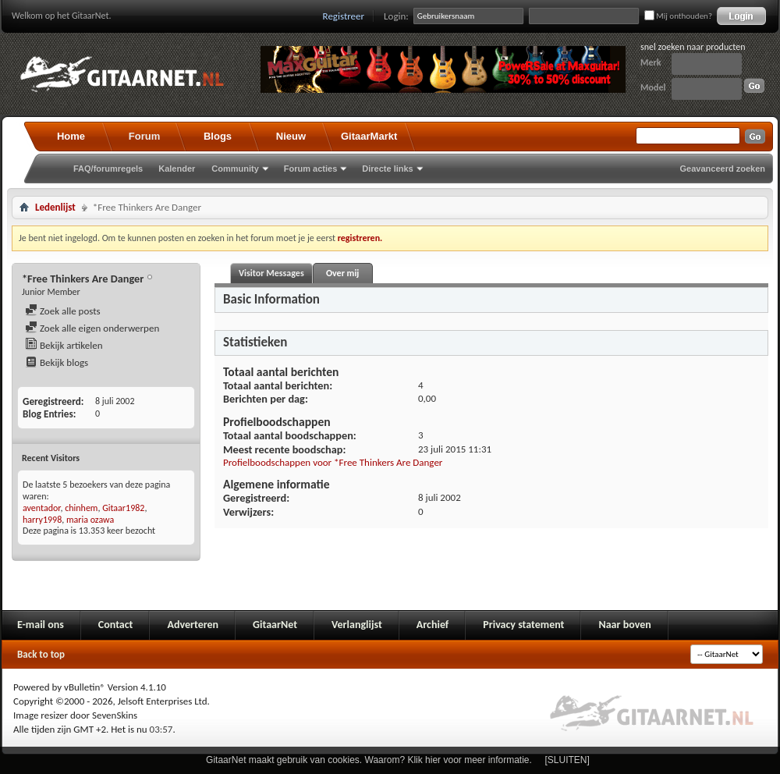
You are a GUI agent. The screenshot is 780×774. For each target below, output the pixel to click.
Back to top (41, 654)
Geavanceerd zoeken (722, 168)
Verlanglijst (357, 624)
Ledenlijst (55, 207)
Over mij (342, 273)
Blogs (218, 136)
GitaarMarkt (369, 136)
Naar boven (624, 624)
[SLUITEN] (567, 759)
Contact (115, 624)
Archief (432, 624)
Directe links (387, 168)
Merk (650, 62)
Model (652, 87)
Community (235, 168)
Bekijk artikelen (64, 345)
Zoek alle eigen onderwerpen (92, 328)
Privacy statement (523, 624)
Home (71, 136)
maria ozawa (90, 519)
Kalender (176, 168)
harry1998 (42, 519)
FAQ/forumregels (108, 168)
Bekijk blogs (56, 362)
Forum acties (310, 168)
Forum (144, 136)
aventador (41, 507)
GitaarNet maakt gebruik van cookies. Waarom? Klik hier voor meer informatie (367, 759)
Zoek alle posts (63, 311)
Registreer (344, 16)
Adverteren (192, 624)
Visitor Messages (271, 273)
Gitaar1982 (123, 507)
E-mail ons (40, 624)
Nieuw (291, 136)
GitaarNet (275, 624)
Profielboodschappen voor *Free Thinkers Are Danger (332, 462)
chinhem (81, 507)
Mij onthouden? (678, 16)
